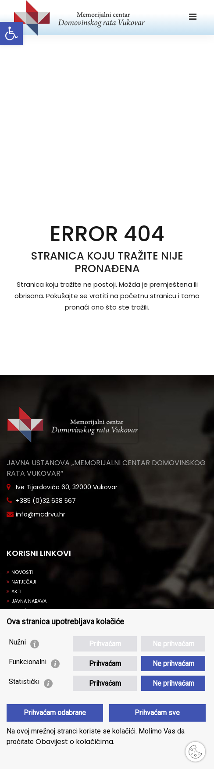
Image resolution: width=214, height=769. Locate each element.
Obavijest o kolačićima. (74, 742)
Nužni (17, 642)
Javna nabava (26, 601)
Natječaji (21, 581)
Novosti (20, 572)
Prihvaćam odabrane (55, 712)
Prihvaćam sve (157, 712)
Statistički (24, 681)
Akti (14, 591)
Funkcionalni (27, 662)
